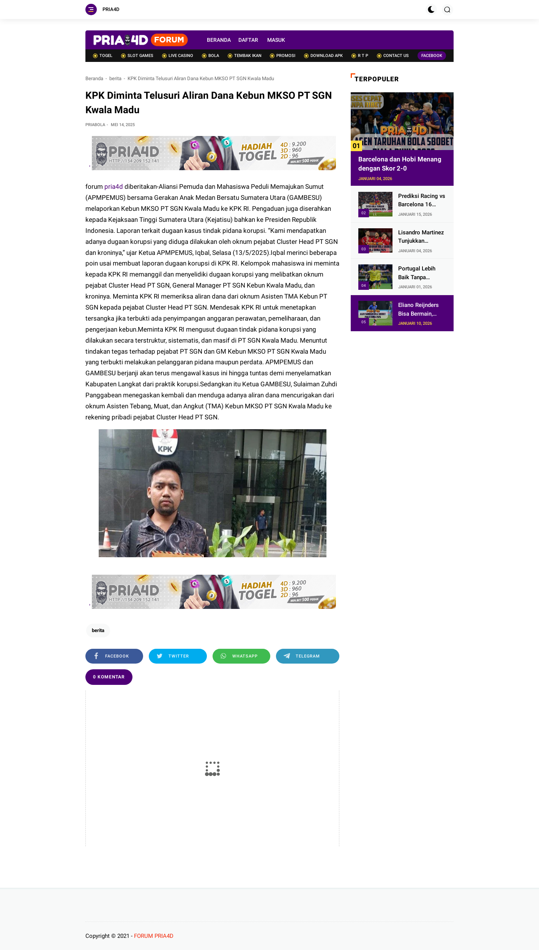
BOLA (210, 55)
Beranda (94, 78)
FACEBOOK (431, 55)
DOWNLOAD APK (323, 55)
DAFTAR (248, 40)
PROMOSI (282, 55)
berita (115, 78)
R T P (359, 55)
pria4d (114, 186)
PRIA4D (111, 9)
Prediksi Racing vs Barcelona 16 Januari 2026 (421, 201)
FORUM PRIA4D (153, 936)
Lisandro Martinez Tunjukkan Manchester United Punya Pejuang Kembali (422, 237)
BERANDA (219, 40)
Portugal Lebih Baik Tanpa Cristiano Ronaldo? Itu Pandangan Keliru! (421, 273)
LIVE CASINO (177, 55)
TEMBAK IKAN (245, 55)
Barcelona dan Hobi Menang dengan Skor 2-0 (399, 163)
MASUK (276, 40)
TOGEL (102, 55)
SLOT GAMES (137, 55)
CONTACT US (393, 55)
